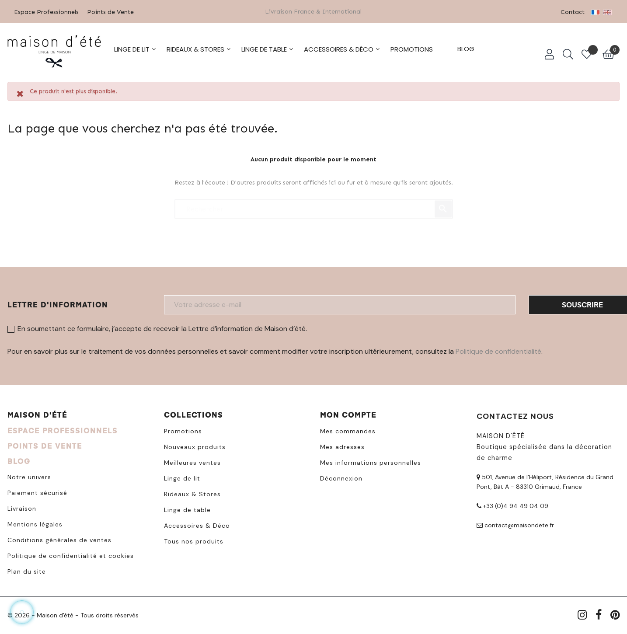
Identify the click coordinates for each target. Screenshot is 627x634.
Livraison (21, 507)
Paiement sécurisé (37, 491)
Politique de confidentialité (498, 350)
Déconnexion (341, 477)
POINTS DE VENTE (44, 444)
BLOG (19, 460)
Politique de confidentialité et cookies (70, 554)
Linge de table (187, 508)
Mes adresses (342, 445)
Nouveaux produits (195, 445)
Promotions (183, 430)
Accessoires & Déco (197, 524)
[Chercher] (313, 203)
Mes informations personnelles (370, 461)
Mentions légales (35, 523)
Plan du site (26, 570)
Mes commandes (348, 430)
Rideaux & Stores (192, 493)
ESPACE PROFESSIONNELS (62, 429)
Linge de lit (182, 477)
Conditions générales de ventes (59, 539)
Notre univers (29, 476)
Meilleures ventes (192, 461)
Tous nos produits (193, 540)
